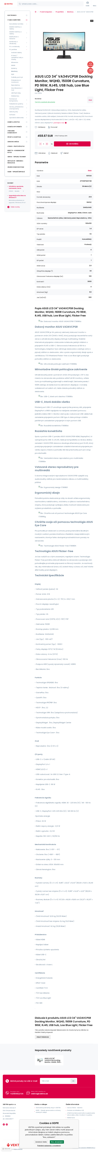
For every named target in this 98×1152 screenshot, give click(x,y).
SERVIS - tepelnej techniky (17, 157)
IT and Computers (46, 12)
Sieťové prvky (13, 112)
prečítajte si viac (59, 123)
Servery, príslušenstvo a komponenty (16, 108)
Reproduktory (15, 85)
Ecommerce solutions (79, 1148)
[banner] (9, 4)
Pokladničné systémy (16, 104)
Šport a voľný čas (14, 137)
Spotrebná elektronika (16, 118)
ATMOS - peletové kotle (16, 146)
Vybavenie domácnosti (12, 132)
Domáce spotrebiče (15, 127)
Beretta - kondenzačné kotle (16, 151)
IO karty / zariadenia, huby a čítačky (17, 57)
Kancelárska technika (16, 24)
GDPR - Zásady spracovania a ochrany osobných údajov (48, 1111)
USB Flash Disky (16, 93)
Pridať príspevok (43, 1037)
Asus (90, 100)
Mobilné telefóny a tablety (15, 28)
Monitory (70, 12)
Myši (12, 74)
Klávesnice (14, 62)
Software (12, 115)
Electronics (12, 15)
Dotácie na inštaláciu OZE (75, 1110)
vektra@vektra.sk (39, 1093)
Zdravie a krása (13, 142)
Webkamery (15, 96)
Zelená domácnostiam (16, 167)
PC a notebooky (14, 46)
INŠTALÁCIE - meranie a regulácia (15, 162)
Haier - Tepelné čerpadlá (16, 172)
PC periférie (60, 12)
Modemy (14, 68)
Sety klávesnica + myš (16, 89)
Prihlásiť (73, 1081)
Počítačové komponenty (13, 100)
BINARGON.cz (91, 1148)
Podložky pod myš (17, 77)
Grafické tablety (16, 52)
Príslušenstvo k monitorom (16, 81)
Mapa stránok (18, 1149)
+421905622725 (16, 1094)
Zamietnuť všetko (41, 1142)
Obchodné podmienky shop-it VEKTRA (48, 1108)
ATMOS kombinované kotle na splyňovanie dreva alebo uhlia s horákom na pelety (81, 1114)
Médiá (13, 65)
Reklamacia (71, 1118)
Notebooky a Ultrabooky (13, 43)
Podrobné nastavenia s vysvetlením (49, 1145)
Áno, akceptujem (57, 1142)
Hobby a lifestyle (14, 122)
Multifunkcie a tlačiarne (13, 38)
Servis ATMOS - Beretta (74, 1108)
